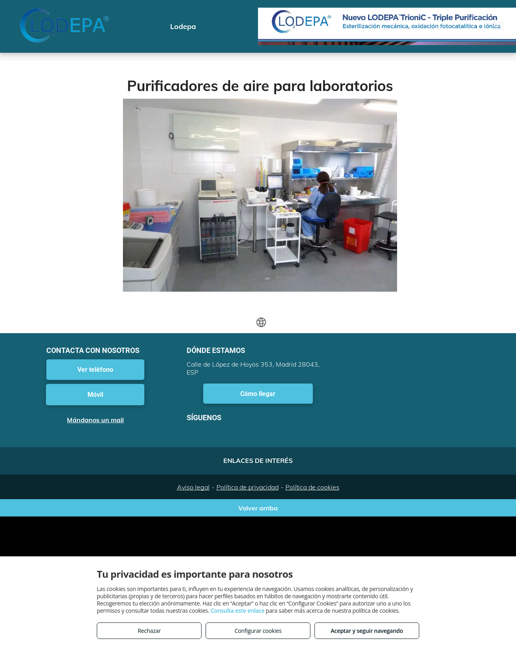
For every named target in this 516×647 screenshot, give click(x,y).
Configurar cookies (258, 631)
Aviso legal (193, 487)
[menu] (498, 26)
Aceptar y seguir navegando (367, 631)
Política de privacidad (247, 487)
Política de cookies (312, 487)
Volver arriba (258, 508)
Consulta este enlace (237, 610)
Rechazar (148, 631)
